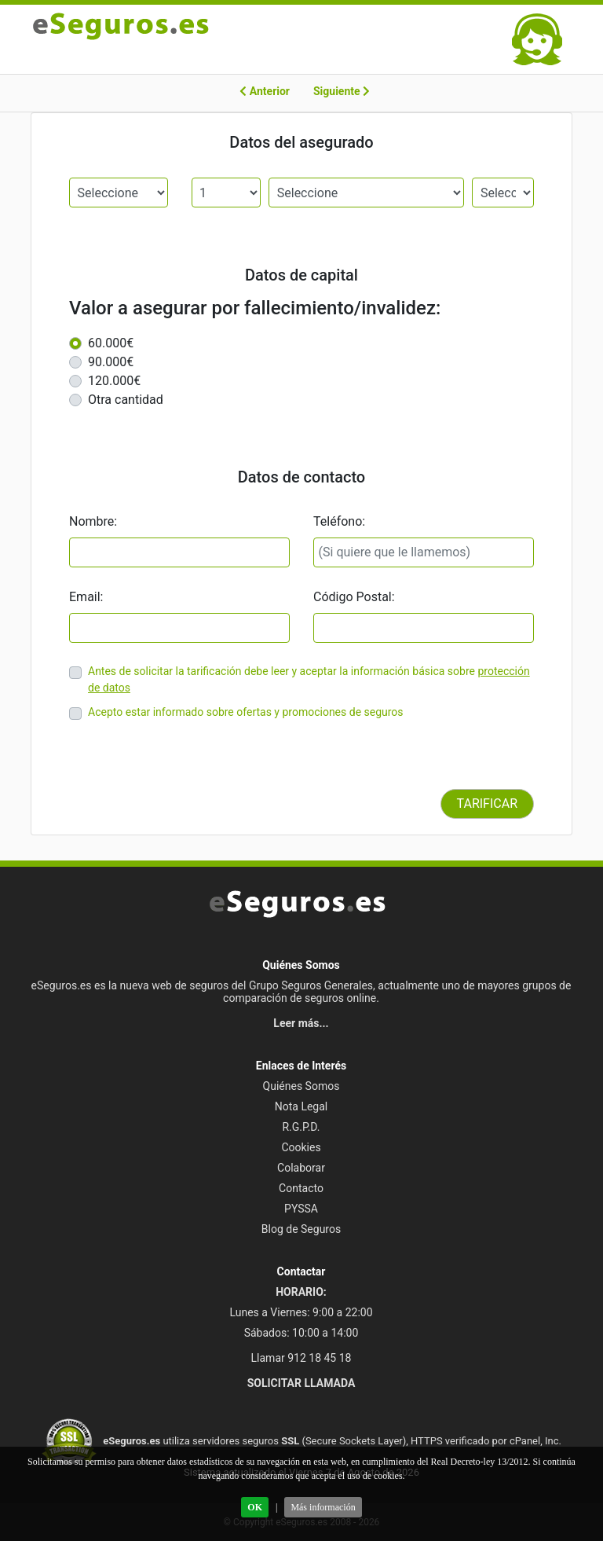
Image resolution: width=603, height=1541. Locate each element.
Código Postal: (354, 596)
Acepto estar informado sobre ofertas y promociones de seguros (246, 712)
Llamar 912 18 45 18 (301, 1358)
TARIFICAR (487, 803)
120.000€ (114, 380)
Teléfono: (339, 521)
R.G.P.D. (301, 1127)
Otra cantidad (125, 399)
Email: (86, 596)
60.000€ (110, 343)
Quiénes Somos (301, 1086)
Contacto (301, 1188)
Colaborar (301, 1167)
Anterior (264, 91)
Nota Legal (301, 1106)
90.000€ (110, 361)
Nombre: (93, 521)
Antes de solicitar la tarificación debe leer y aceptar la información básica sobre (281, 671)
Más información (323, 1507)
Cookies (300, 1147)
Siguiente (341, 91)
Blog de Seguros (301, 1229)
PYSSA (301, 1208)
